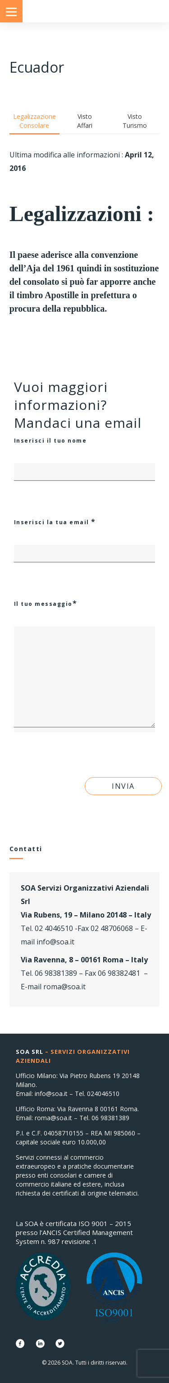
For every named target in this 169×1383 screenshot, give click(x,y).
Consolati (85, 11)
